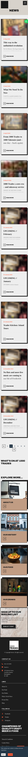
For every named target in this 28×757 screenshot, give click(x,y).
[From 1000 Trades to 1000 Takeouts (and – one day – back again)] (14, 134)
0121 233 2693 (7, 664)
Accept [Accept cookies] (10, 754)
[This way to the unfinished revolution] (14, 39)
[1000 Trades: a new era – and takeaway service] (14, 181)
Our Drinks (5, 693)
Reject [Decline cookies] (3, 754)
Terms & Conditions (7, 739)
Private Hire (5, 700)
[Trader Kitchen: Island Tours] (14, 322)
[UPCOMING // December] (14, 416)
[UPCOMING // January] (14, 275)
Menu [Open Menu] (25, 3)
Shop (3, 703)
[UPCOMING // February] (14, 228)
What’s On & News (7, 696)
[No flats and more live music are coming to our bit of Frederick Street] (14, 369)
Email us (6, 667)
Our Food (4, 690)
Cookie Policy (5, 743)
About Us (4, 686)
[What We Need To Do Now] (14, 86)
